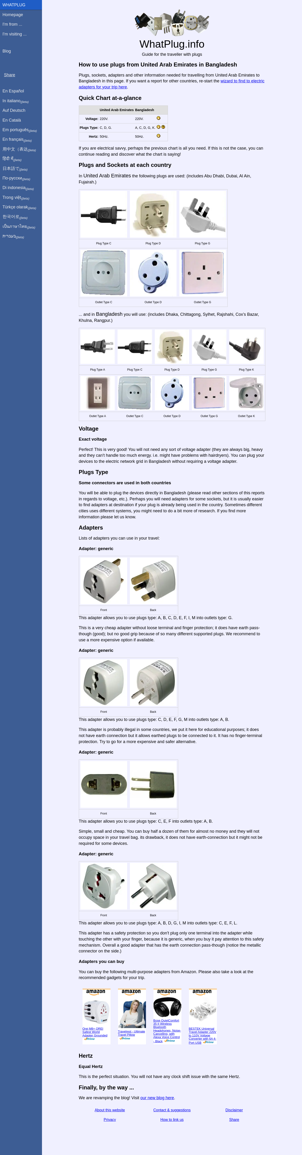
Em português (20, 130)
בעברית (13, 236)
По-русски (16, 178)
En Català (12, 120)
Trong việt (16, 197)
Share (234, 1120)
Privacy (110, 1120)
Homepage (13, 14)
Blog (7, 51)
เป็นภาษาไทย (19, 226)
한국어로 (15, 216)
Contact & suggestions (172, 1110)
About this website (110, 1110)
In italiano (16, 101)
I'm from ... (12, 24)
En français (17, 139)
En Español (13, 91)
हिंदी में (12, 158)
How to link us (172, 1120)
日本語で (15, 168)
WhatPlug (14, 5)
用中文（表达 (19, 149)
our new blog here (157, 1097)
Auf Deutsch (14, 110)
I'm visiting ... (15, 34)
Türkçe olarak (19, 207)
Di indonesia (18, 187)
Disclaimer (234, 1110)
